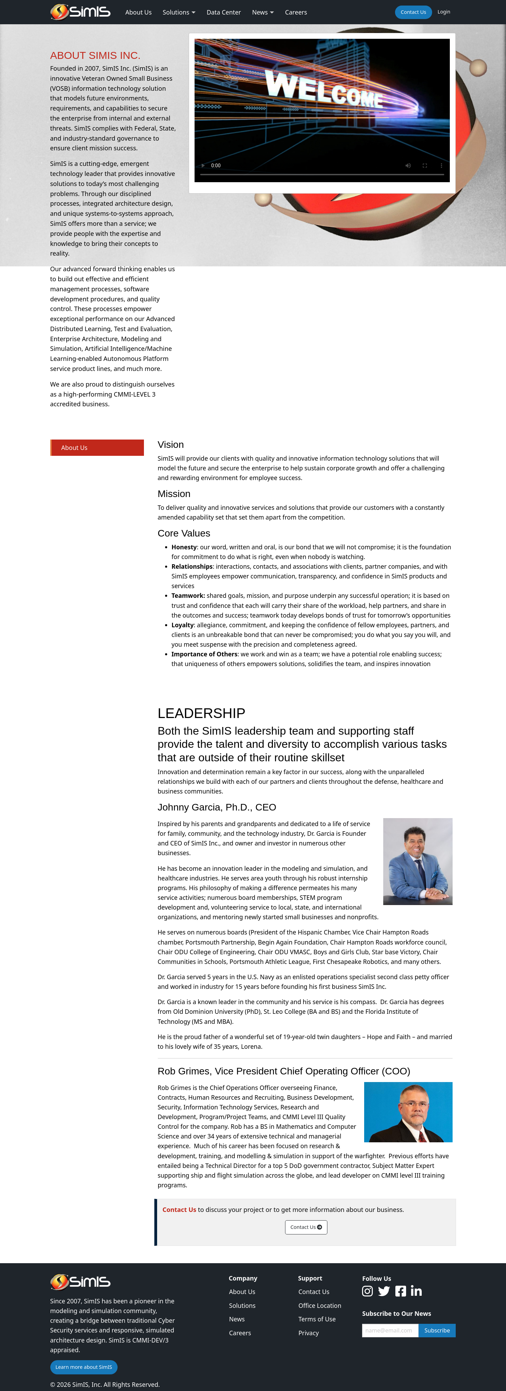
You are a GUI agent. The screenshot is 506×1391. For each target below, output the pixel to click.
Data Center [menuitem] (224, 12)
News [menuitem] (260, 12)
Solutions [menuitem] (176, 12)
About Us (74, 447)
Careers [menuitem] (296, 12)
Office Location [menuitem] (319, 1305)
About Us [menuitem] (139, 12)
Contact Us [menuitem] (413, 12)
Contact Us (306, 1227)
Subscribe (437, 1330)
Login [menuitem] (444, 11)
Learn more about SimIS (83, 1367)
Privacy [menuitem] (308, 1333)
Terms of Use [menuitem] (317, 1319)
